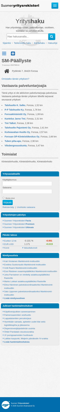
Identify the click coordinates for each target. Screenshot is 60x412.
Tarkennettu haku (22, 43)
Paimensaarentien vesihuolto (17, 315)
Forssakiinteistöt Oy (15, 114)
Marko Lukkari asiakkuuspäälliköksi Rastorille (25, 281)
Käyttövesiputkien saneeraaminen (19, 311)
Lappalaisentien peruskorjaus (17, 318)
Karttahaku (39, 43)
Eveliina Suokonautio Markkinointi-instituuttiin (25, 264)
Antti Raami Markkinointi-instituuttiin (20, 268)
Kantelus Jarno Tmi (15, 118)
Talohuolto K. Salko (15, 105)
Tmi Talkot (10, 123)
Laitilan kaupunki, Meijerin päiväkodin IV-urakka (26, 338)
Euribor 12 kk (10, 241)
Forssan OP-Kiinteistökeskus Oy (22, 136)
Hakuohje (52, 43)
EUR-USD (9, 244)
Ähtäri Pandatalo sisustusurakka (19, 332)
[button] (13, 53)
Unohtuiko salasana (26, 207)
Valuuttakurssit (30, 248)
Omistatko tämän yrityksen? (15, 79)
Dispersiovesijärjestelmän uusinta (19, 328)
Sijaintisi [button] (7, 43)
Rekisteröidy (8, 207)
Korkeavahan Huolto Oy (17, 132)
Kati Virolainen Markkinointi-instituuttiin (22, 261)
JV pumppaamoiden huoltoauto (18, 335)
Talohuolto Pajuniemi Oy (18, 127)
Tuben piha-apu (13, 141)
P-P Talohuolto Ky (14, 109)
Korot (6, 248)
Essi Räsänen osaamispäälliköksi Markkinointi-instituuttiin (30, 271)
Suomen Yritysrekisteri (17, 220)
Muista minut (10, 198)
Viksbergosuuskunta (16, 145)
